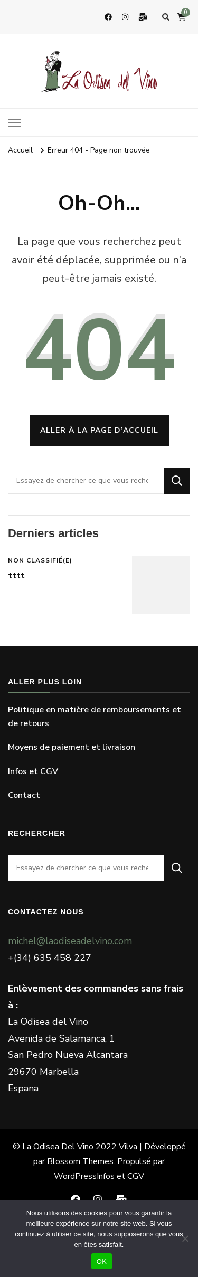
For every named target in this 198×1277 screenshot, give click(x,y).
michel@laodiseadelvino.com (70, 941)
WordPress (75, 1176)
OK (102, 1261)
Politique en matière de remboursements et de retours (94, 716)
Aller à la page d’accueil (99, 430)
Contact (24, 795)
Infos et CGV (33, 771)
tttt (16, 576)
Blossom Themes (80, 1161)
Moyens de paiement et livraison (71, 747)
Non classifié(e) (40, 560)
